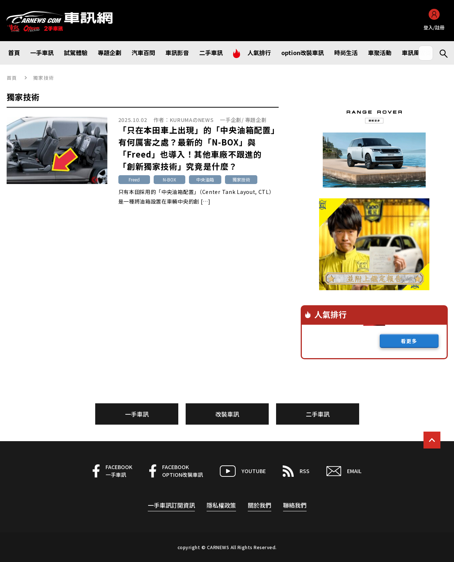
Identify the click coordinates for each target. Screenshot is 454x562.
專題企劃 (256, 119)
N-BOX (169, 179)
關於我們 (259, 505)
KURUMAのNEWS (192, 119)
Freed (134, 179)
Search (440, 53)
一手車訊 (137, 414)
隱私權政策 (221, 505)
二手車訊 (317, 414)
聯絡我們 (295, 505)
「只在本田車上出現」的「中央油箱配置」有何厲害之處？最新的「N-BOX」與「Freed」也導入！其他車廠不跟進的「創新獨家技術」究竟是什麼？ (197, 148)
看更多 (409, 341)
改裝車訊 (227, 414)
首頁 (12, 77)
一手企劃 (231, 119)
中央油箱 (205, 179)
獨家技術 (241, 179)
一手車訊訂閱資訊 (171, 505)
